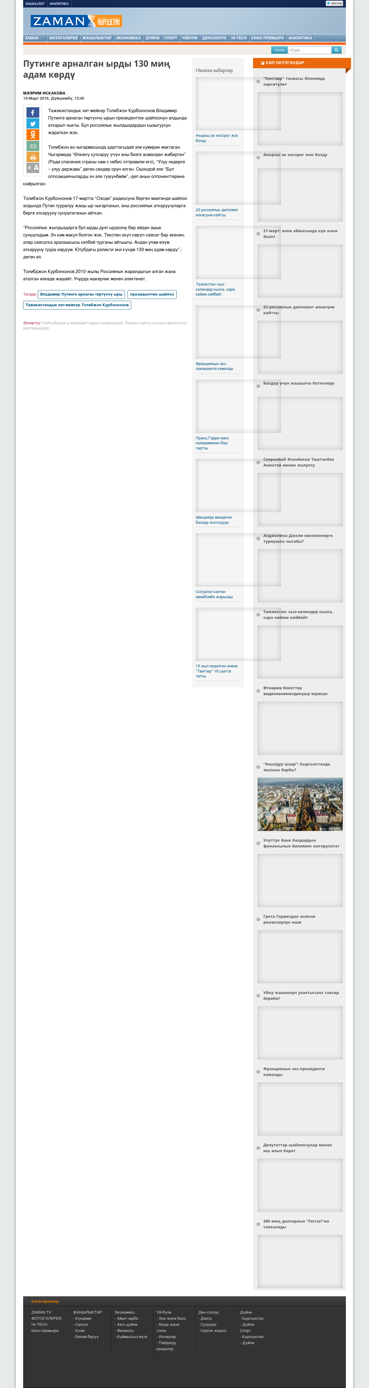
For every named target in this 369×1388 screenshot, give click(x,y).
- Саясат (80, 1325)
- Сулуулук (207, 1325)
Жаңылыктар (96, 38)
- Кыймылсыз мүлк (131, 1337)
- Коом (78, 1331)
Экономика (128, 38)
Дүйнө (153, 38)
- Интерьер (166, 1337)
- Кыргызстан (252, 1319)
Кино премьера (267, 38)
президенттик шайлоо (152, 294)
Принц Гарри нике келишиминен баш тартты (212, 443)
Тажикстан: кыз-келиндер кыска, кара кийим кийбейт (215, 289)
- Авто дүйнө (126, 1325)
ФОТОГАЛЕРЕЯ (46, 1319)
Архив (279, 50)
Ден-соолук (208, 1313)
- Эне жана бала (171, 1319)
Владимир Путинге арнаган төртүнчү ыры (81, 294)
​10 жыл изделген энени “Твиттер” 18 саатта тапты (216, 671)
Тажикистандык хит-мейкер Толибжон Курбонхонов (77, 305)
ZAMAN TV (41, 1313)
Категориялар (45, 1302)
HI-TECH (239, 38)
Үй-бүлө (163, 1313)
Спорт (170, 38)
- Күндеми (82, 1319)
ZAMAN (35, 38)
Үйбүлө (189, 38)
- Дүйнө (247, 1325)
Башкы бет (35, 3)
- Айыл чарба (126, 1319)
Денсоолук (214, 38)
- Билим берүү (86, 1337)
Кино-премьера (45, 1331)
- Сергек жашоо (212, 1331)
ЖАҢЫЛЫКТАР (87, 1313)
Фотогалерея (63, 38)
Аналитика (59, 3)
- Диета (205, 1319)
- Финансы (124, 1331)
